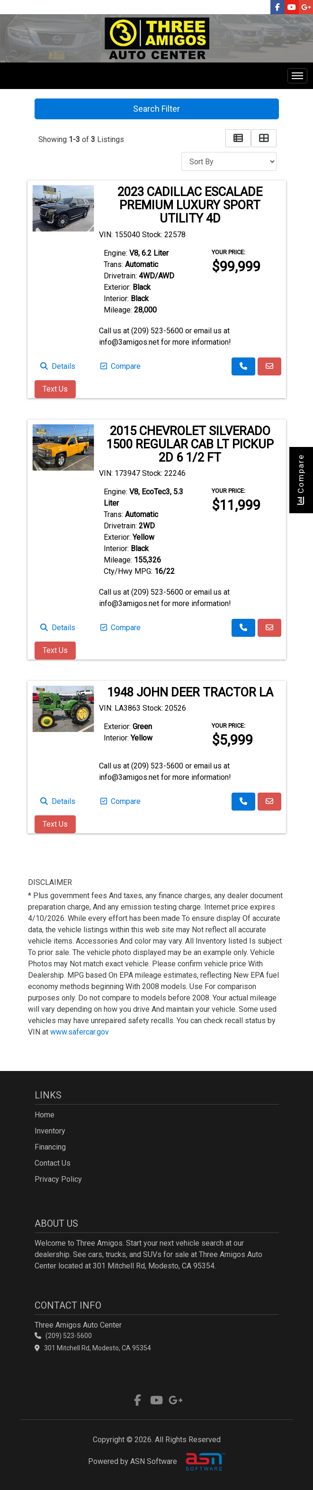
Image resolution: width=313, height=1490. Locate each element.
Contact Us (53, 1163)
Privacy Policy (58, 1179)
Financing (50, 1146)
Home (44, 1114)
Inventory (50, 1130)
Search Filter (156, 109)
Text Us (55, 388)
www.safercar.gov (79, 1031)
